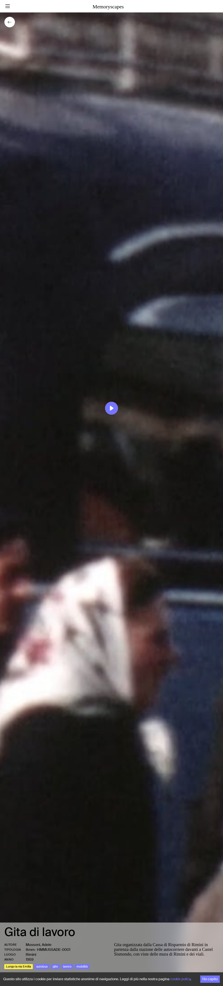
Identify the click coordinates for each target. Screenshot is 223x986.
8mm (30, 949)
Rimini (31, 954)
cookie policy (180, 979)
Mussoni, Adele (38, 944)
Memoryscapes (108, 6)
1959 (29, 959)
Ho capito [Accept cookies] (210, 979)
